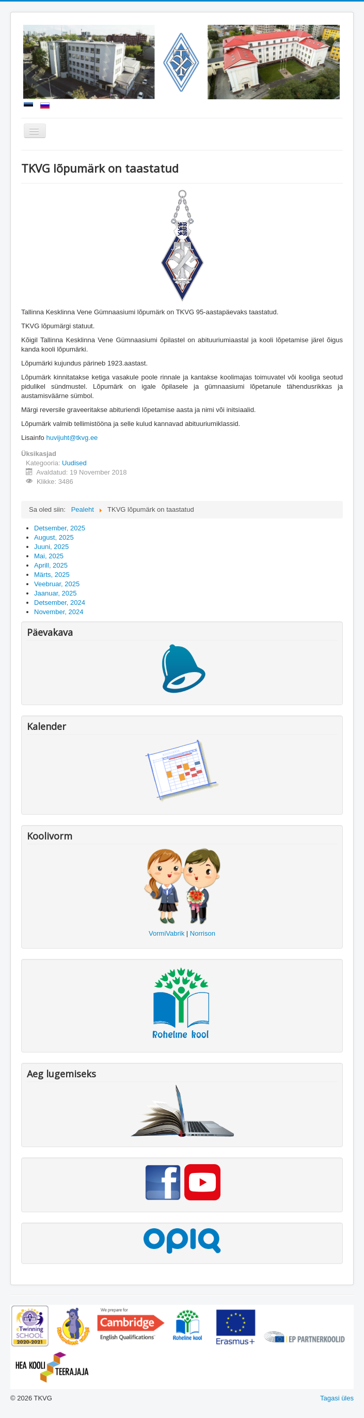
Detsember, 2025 (59, 528)
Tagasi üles (337, 1398)
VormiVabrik (166, 933)
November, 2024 (58, 612)
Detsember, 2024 (59, 602)
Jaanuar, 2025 (55, 593)
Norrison (202, 933)
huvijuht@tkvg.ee (72, 437)
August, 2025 (54, 537)
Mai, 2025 (49, 556)
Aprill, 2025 (51, 565)
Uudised (74, 463)
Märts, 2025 (52, 574)
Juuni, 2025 (51, 547)
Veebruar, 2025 (57, 584)
